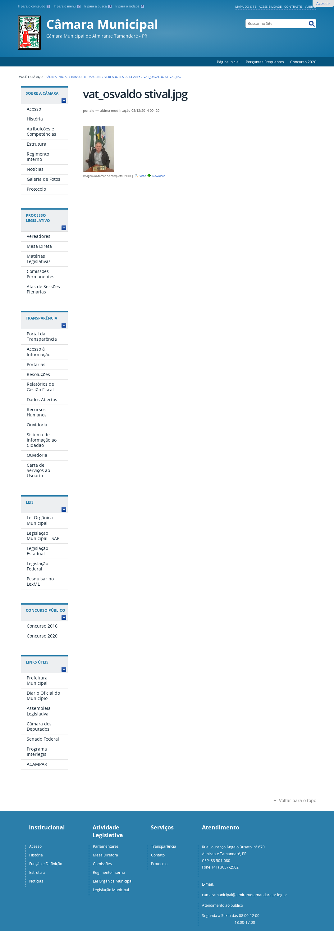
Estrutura (37, 872)
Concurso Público (45, 610)
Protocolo (159, 863)
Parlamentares (106, 846)
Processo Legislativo (38, 218)
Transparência (41, 318)
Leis (30, 502)
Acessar (323, 3)
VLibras (310, 6)
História (36, 854)
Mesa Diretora (105, 854)
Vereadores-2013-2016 (122, 77)
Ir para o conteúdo (35, 6)
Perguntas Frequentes (265, 61)
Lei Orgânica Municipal (112, 880)
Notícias (36, 880)
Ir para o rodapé (129, 6)
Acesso (35, 846)
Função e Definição (45, 863)
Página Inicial (228, 61)
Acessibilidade (270, 6)
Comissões (102, 863)
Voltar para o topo (297, 800)
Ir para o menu (68, 6)
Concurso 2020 (303, 61)
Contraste (293, 6)
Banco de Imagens (86, 77)
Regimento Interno (109, 872)
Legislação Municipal (111, 889)
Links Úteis (37, 662)
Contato (158, 854)
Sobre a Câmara (42, 93)
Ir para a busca (98, 6)
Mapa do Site (245, 6)
